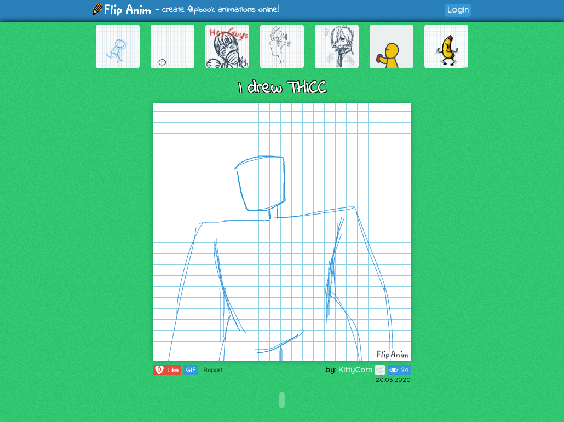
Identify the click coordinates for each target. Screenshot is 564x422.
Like (166, 370)
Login (458, 9)
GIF (190, 370)
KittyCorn (361, 369)
